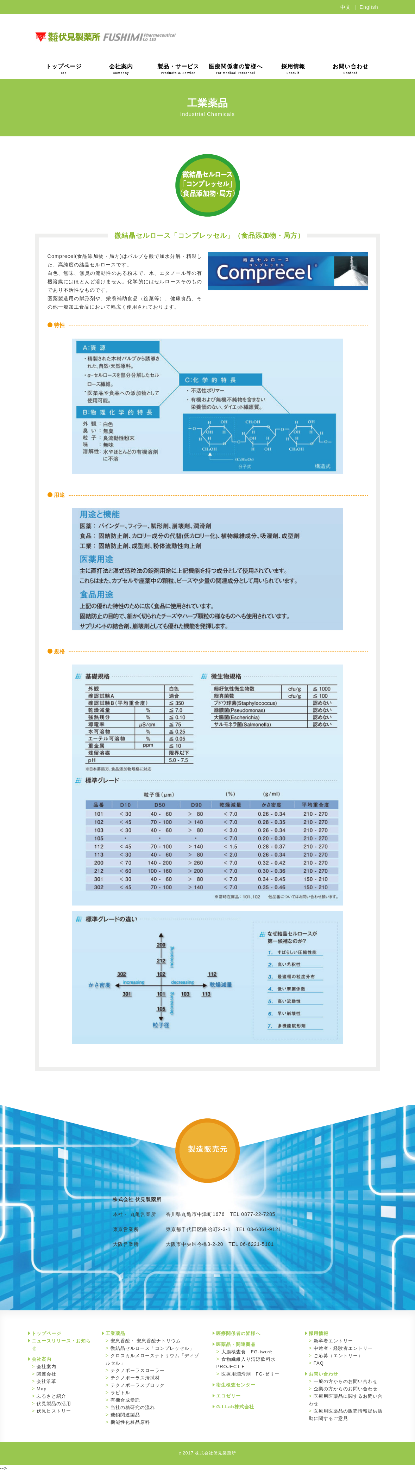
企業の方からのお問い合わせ (346, 1388)
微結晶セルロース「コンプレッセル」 (152, 1348)
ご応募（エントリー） (338, 1355)
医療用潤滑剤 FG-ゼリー (250, 1374)
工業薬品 (115, 1333)
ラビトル (120, 1392)
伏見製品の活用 (54, 1403)
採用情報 (293, 69)
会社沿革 (46, 1381)
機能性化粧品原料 (130, 1422)
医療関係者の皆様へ (236, 69)
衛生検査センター (236, 1385)
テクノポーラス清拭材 (135, 1377)
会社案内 (121, 69)
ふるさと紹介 (51, 1396)
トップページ (64, 69)
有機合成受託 (125, 1400)
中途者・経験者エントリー (343, 1348)
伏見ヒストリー (54, 1411)
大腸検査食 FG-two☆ (247, 1351)
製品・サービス (178, 69)
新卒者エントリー (333, 1340)
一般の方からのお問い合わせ (346, 1381)
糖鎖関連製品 (125, 1414)
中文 (345, 7)
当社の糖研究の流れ (133, 1407)
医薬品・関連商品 (236, 1344)
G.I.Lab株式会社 (235, 1406)
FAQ (319, 1363)
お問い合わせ (351, 69)
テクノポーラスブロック (138, 1385)
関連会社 (46, 1374)
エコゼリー (228, 1395)
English (369, 7)
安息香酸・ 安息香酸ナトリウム (146, 1340)
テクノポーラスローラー (138, 1370)
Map (41, 1388)
